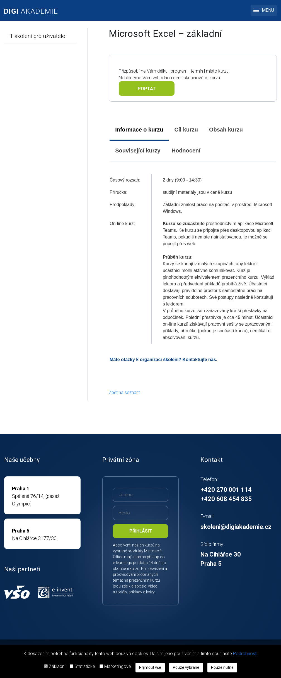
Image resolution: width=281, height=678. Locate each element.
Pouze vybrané (186, 667)
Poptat (147, 88)
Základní (57, 666)
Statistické (84, 666)
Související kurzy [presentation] (137, 150)
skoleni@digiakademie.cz (236, 526)
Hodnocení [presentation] (185, 150)
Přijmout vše (150, 667)
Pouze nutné (222, 667)
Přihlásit (140, 531)
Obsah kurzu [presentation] (226, 129)
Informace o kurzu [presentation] (139, 129)
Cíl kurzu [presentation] (186, 129)
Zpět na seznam (124, 392)
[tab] (139, 129)
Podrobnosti (245, 653)
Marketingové (117, 666)
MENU (263, 10)
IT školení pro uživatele (36, 36)
